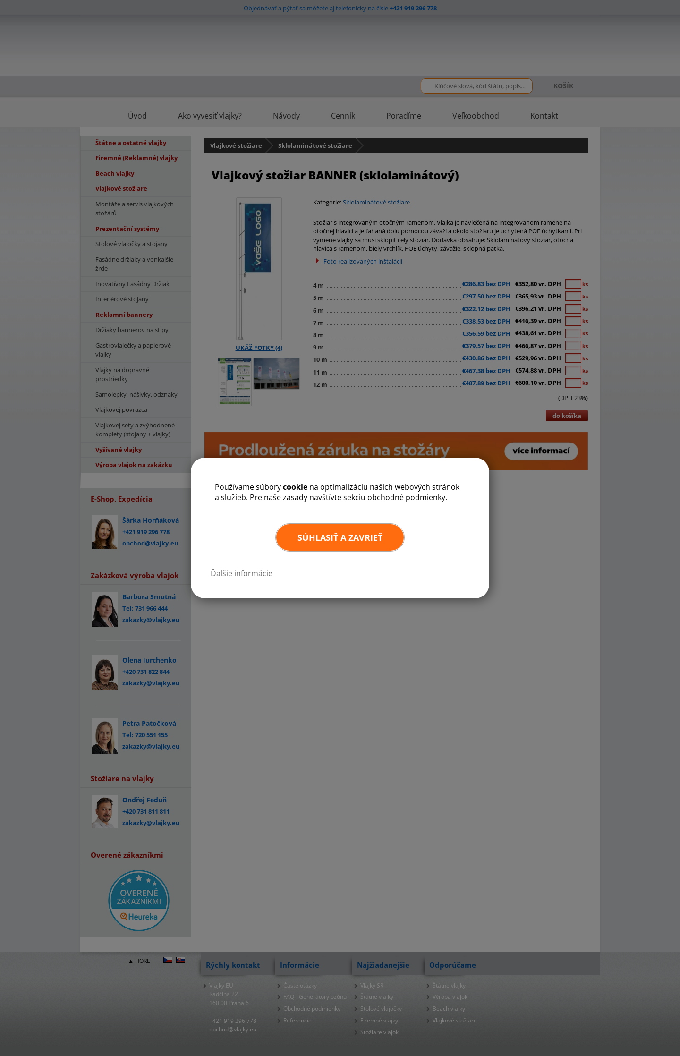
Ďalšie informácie (241, 573)
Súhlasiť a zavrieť (340, 537)
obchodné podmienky (406, 497)
